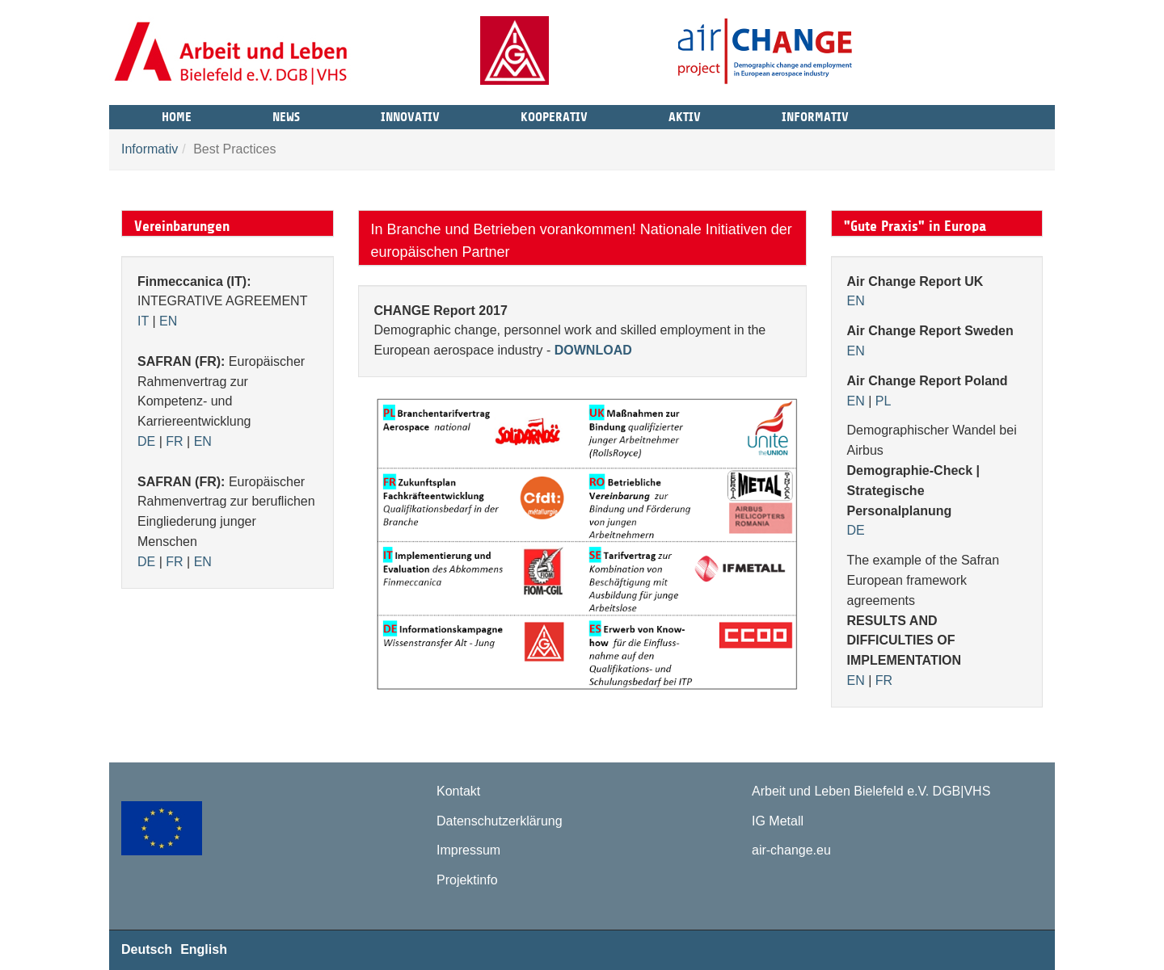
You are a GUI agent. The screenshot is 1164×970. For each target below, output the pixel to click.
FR (174, 441)
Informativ (815, 114)
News (286, 114)
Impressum (468, 850)
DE (146, 441)
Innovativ (410, 114)
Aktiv (684, 114)
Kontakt (458, 791)
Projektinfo (467, 880)
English (203, 949)
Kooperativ (554, 114)
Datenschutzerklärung (499, 821)
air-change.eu (791, 850)
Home (176, 114)
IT (143, 321)
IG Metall (777, 821)
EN (168, 321)
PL (883, 401)
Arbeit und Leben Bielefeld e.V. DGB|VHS (871, 791)
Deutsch (146, 949)
